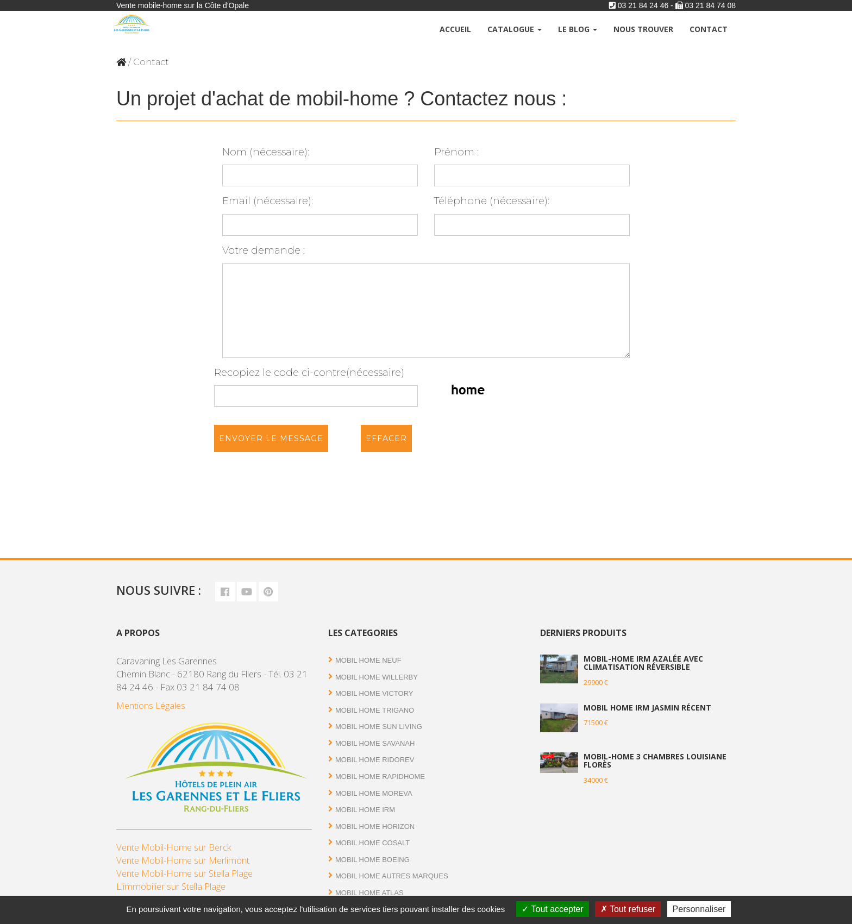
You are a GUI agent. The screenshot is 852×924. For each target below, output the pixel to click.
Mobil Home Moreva (373, 793)
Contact (709, 29)
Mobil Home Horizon (375, 826)
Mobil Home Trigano (374, 710)
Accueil (455, 29)
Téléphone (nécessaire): (532, 215)
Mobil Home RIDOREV (374, 760)
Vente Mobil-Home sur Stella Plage (184, 873)
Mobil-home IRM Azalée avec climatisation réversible (643, 662)
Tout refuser (628, 909)
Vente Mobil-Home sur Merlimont (182, 860)
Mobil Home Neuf (368, 660)
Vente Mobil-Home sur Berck (173, 847)
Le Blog (577, 29)
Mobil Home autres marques (391, 876)
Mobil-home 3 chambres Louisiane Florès (655, 760)
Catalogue (514, 29)
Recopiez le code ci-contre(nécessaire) (316, 387)
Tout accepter (552, 909)
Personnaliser (699, 909)
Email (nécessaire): (320, 215)
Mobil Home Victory (374, 693)
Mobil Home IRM (365, 810)
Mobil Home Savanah (375, 743)
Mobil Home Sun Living (378, 726)
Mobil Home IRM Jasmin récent (647, 707)
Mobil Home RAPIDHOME (380, 776)
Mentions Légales (150, 705)
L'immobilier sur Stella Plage (170, 886)
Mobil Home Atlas (369, 893)
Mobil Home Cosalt (372, 843)
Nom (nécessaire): (320, 166)
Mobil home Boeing (372, 860)
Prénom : (532, 166)
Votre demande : (426, 301)
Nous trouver (643, 29)
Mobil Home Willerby (376, 677)
